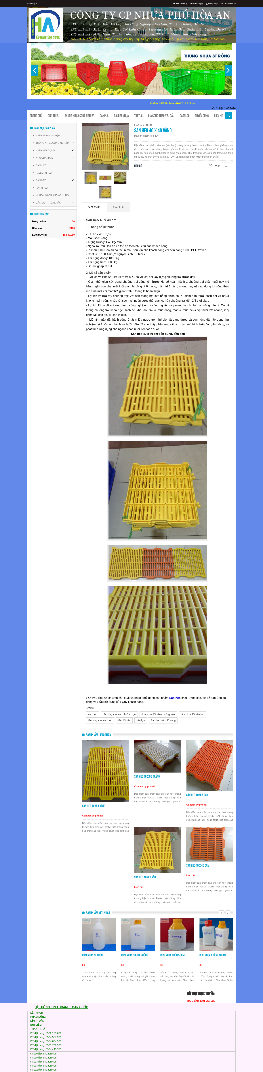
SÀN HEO (40, 180)
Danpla (104, 115)
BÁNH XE (39, 165)
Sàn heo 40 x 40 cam (197, 865)
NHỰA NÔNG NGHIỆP (46, 135)
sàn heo (92, 714)
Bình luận (118, 207)
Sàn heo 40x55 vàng (93, 806)
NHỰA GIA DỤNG (44, 150)
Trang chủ (36, 115)
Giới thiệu (53, 115)
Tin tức (138, 115)
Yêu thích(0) (180, 3)
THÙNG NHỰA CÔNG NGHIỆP (51, 143)
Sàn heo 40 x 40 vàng (163, 720)
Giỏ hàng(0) (196, 3)
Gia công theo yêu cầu (161, 115)
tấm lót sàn (124, 720)
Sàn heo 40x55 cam (197, 795)
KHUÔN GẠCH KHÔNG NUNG (51, 195)
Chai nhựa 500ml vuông (134, 955)
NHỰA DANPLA (43, 157)
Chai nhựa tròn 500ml (173, 955)
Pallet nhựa (121, 115)
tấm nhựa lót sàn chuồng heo (158, 714)
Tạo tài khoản (228, 3)
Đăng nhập (212, 4)
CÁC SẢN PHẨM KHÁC (47, 202)
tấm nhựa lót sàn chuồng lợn (119, 714)
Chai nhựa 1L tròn (92, 955)
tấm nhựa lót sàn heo (100, 720)
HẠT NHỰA (40, 187)
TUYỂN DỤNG (202, 115)
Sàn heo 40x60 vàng (145, 877)
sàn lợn (140, 720)
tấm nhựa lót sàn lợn (192, 714)
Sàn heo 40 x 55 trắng (147, 776)
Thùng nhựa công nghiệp (79, 115)
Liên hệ (218, 115)
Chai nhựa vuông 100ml (212, 955)
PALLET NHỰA (42, 172)
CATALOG (185, 115)
